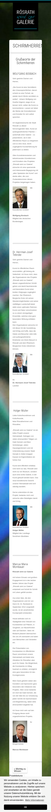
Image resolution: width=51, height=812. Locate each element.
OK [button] (25, 807)
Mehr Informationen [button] (34, 800)
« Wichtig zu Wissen (20, 770)
